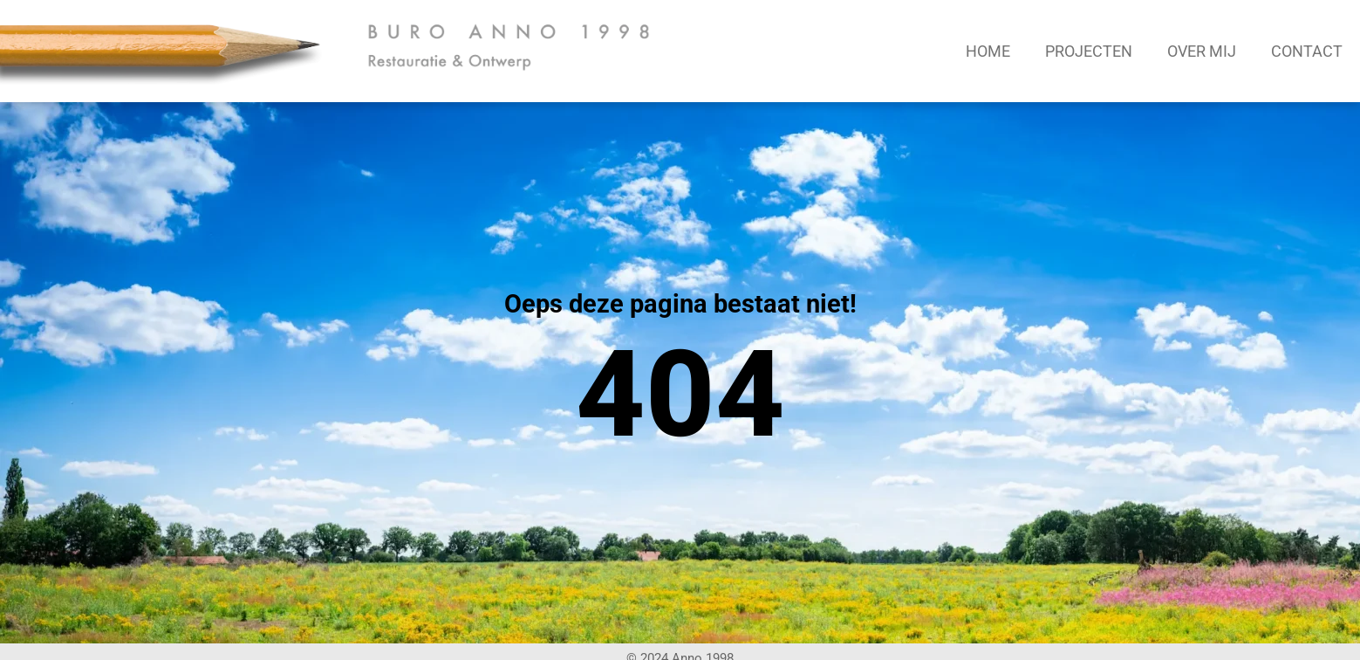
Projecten (1088, 51)
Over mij (1201, 51)
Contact (1307, 51)
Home (988, 51)
